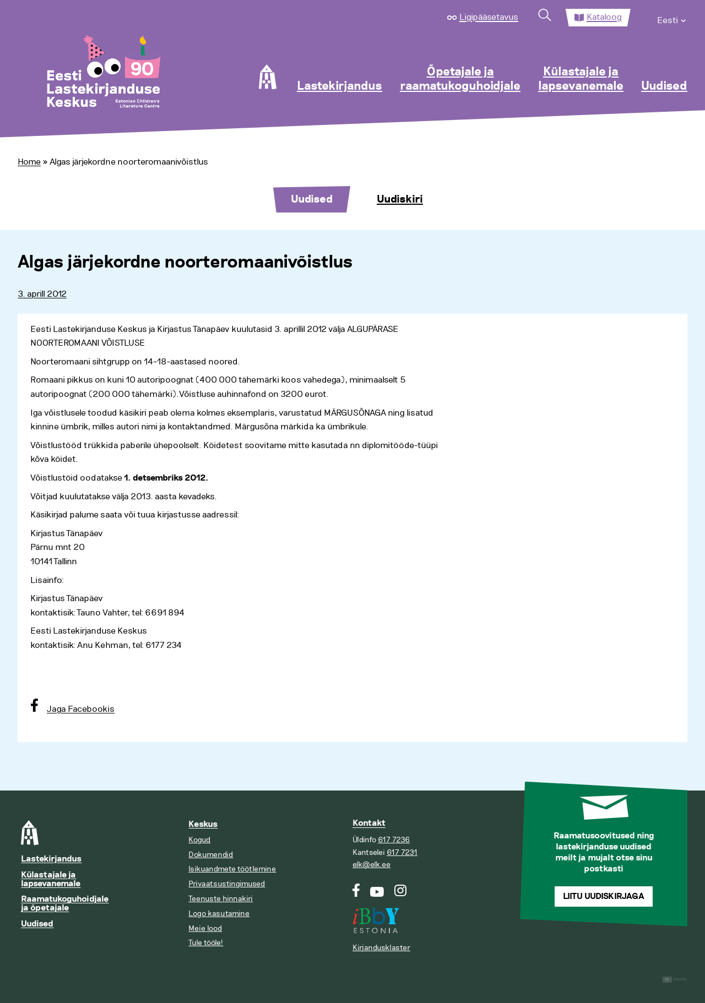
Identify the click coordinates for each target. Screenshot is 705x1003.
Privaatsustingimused (226, 883)
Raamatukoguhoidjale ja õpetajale (65, 903)
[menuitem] (672, 17)
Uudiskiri (400, 199)
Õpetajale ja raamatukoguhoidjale (460, 79)
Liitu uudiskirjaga (603, 896)
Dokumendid (210, 854)
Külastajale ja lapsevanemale (580, 79)
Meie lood (205, 928)
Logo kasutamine (219, 913)
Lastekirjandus (339, 86)
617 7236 (394, 839)
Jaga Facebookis (81, 709)
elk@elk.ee (371, 864)
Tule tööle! (205, 942)
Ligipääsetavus (488, 17)
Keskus (203, 824)
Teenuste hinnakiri (220, 898)
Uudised (664, 86)
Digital (675, 980)
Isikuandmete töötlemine (232, 869)
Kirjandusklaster (381, 947)
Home (29, 161)
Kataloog (604, 17)
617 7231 (402, 852)
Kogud (199, 839)
